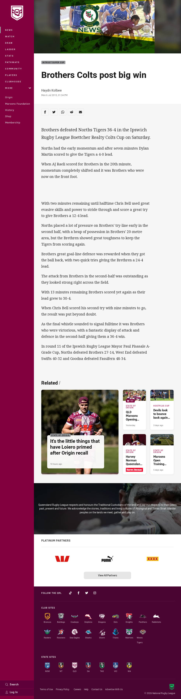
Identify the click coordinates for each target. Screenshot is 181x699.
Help (86, 689)
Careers (77, 689)
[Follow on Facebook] (78, 593)
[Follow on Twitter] (86, 593)
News (9, 30)
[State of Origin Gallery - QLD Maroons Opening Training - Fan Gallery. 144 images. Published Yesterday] (134, 410)
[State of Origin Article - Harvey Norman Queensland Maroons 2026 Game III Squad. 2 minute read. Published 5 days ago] (134, 454)
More (18, 88)
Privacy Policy (62, 689)
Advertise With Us (114, 689)
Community (13, 68)
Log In (11, 692)
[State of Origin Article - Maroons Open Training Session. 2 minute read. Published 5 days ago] (162, 454)
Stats (9, 55)
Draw (9, 42)
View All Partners (107, 575)
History (9, 110)
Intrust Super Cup (53, 62)
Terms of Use (46, 689)
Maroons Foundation (17, 103)
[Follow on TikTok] (70, 593)
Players (11, 75)
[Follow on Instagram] (94, 593)
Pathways (12, 62)
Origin (9, 97)
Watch (10, 36)
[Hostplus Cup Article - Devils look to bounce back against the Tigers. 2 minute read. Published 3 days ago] (162, 410)
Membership (12, 122)
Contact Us (96, 689)
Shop (8, 116)
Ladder (10, 49)
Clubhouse (13, 81)
